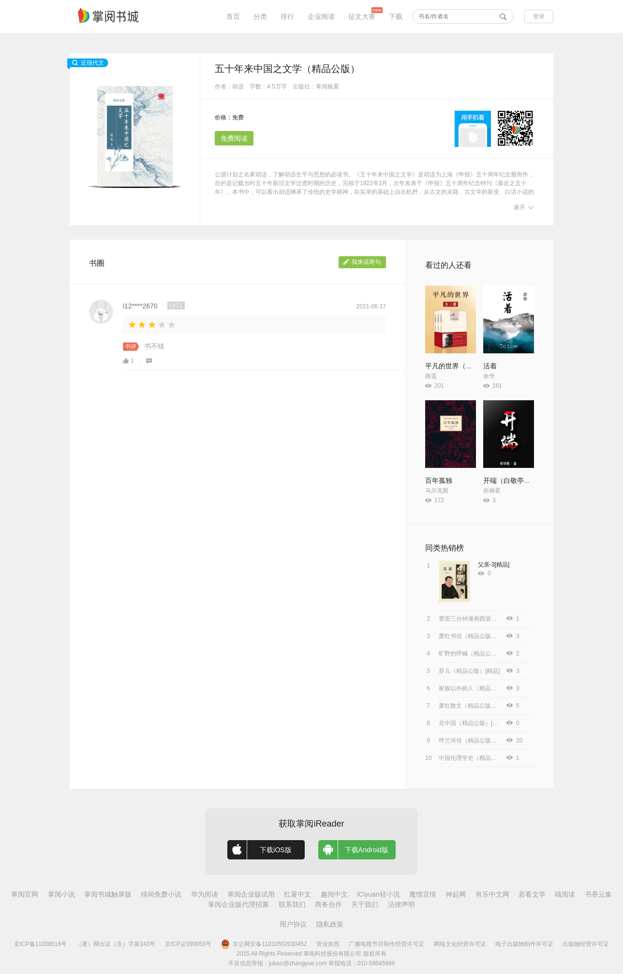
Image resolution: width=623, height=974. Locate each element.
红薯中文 (297, 894)
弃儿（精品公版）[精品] (469, 671)
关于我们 (364, 904)
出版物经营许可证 (586, 944)
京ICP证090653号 (188, 944)
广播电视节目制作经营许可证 (386, 944)
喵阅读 (565, 894)
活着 (490, 366)
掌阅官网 (24, 894)
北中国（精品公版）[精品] (472, 723)
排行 (287, 16)
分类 (260, 16)
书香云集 (598, 894)
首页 (233, 16)
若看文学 (532, 894)
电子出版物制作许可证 (524, 944)
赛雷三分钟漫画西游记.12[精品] (479, 618)
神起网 (455, 894)
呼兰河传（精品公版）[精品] (475, 740)
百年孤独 (438, 480)
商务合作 (328, 904)
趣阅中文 (334, 894)
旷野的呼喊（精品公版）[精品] (478, 653)
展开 (524, 207)
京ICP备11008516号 (40, 944)
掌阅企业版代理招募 (238, 904)
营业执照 (328, 944)
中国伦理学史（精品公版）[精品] (481, 758)
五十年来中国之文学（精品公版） (287, 68)
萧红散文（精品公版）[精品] (475, 705)
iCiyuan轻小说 (378, 894)
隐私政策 (329, 924)
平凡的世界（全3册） (457, 366)
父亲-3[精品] (493, 564)
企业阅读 (321, 16)
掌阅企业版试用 (251, 894)
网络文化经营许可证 (460, 944)
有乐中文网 (492, 894)
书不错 (154, 346)
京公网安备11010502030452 (264, 944)
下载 (395, 16)
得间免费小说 (161, 894)
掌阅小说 (61, 894)
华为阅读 (204, 894)
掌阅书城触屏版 (108, 894)
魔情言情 (422, 894)
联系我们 (292, 904)
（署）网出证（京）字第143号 (115, 944)
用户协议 (293, 924)
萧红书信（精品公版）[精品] (475, 636)
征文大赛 (361, 16)
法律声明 (401, 904)
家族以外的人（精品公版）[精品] (481, 688)
